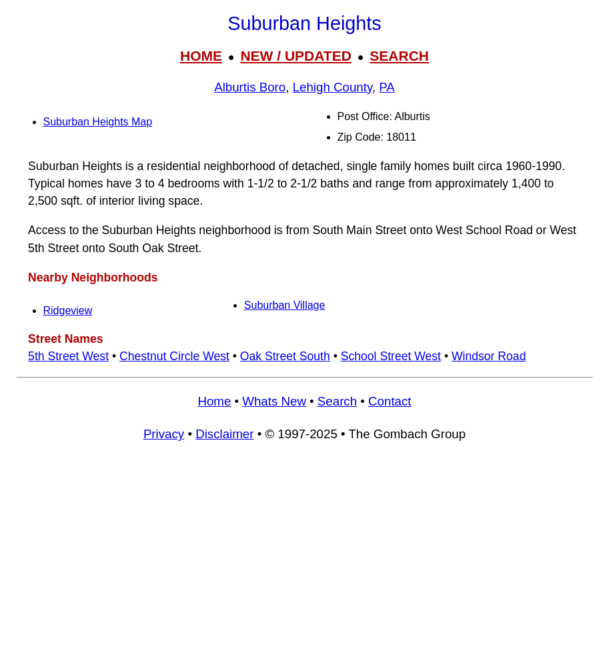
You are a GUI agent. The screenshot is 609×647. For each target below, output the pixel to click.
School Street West (391, 356)
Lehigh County (332, 87)
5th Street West (68, 356)
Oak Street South (285, 356)
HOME (201, 55)
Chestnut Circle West (174, 356)
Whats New (274, 401)
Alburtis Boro (249, 87)
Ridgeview (68, 310)
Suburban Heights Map (98, 121)
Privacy (163, 434)
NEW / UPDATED (295, 55)
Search (337, 401)
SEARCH (399, 55)
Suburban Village (285, 305)
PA (387, 87)
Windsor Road (489, 356)
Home (214, 401)
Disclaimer (224, 434)
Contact (389, 401)
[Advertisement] (305, 550)
